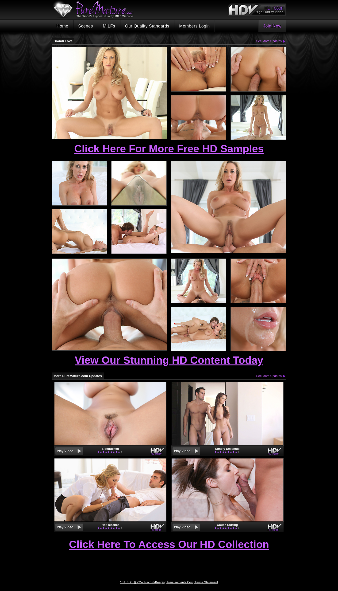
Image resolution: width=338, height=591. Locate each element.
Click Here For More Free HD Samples (169, 148)
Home (62, 26)
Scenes (85, 26)
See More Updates (269, 41)
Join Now (272, 26)
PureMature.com (96, 9)
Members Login (194, 26)
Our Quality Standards (147, 26)
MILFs (109, 26)
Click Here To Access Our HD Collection (169, 544)
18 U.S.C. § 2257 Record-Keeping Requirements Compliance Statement (169, 582)
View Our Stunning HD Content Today (169, 360)
